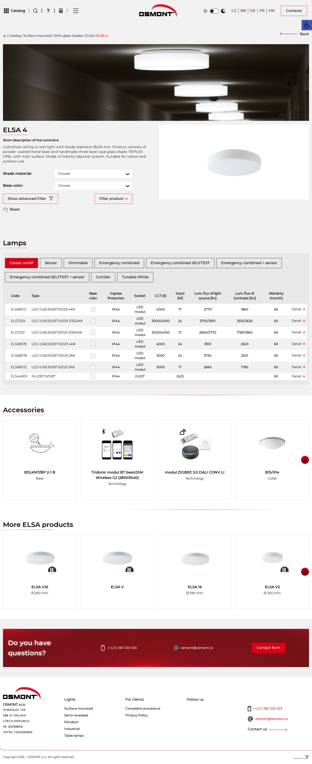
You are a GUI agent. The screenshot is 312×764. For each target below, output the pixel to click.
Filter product (111, 198)
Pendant (71, 722)
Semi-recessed (76, 715)
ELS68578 (18, 344)
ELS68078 (19, 356)
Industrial (72, 729)
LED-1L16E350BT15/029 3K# (53, 367)
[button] (307, 25)
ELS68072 (19, 367)
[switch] (214, 11)
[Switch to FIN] (272, 11)
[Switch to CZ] (233, 11)
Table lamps (74, 736)
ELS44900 (19, 376)
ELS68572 (18, 309)
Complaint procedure (142, 708)
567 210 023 (122, 648)
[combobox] (93, 174)
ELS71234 (18, 321)
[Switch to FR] (262, 11)
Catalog (15, 36)
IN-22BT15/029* (44, 376)
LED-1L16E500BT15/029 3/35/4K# (57, 321)
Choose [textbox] (64, 174)
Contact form (268, 648)
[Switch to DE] (252, 11)
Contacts (294, 11)
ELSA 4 (102, 36)
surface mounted (37, 36)
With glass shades (68, 36)
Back (304, 34)
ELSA (90, 36)
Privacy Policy (136, 715)
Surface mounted (78, 708)
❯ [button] (305, 459)
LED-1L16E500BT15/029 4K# (53, 344)
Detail (296, 309)
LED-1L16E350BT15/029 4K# (53, 309)
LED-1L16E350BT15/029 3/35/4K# (57, 332)
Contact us (257, 729)
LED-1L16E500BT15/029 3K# (53, 356)
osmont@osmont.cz (197, 648)
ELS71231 (18, 332)
